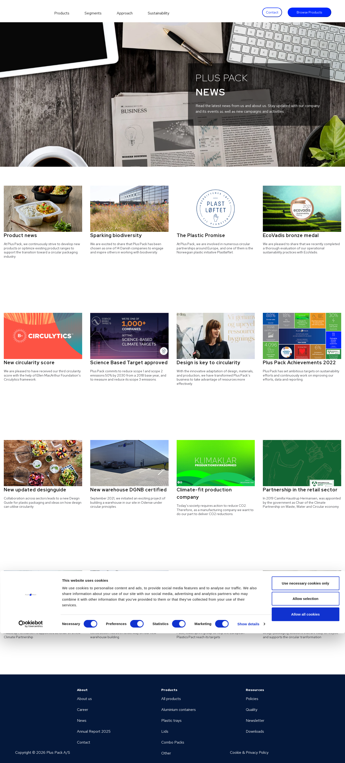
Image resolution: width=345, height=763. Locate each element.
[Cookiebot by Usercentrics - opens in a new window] (30, 753)
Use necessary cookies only (305, 713)
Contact (272, 12)
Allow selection (305, 728)
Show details (248, 754)
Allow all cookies (305, 744)
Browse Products (309, 12)
